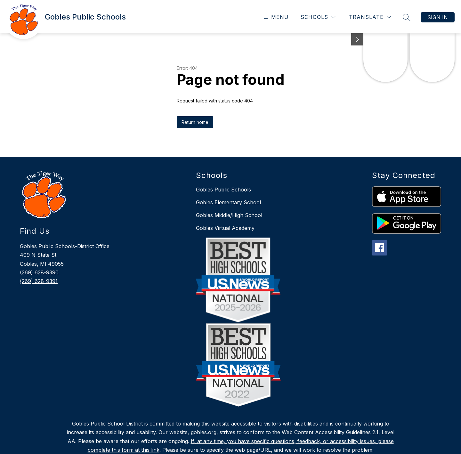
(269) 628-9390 (39, 272)
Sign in (437, 17)
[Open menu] (275, 17)
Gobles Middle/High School (229, 215)
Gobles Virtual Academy (225, 228)
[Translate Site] (369, 17)
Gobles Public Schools (223, 189)
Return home (195, 122)
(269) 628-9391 (39, 281)
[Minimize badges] (357, 39)
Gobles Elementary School (228, 202)
